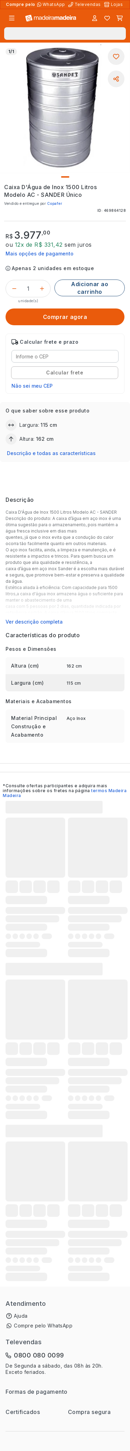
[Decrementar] (14, 288)
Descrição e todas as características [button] (51, 453)
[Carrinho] (119, 18)
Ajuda (21, 1316)
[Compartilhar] (116, 78)
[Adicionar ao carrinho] (89, 288)
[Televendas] (85, 4)
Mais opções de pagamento (39, 253)
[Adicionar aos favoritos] (116, 56)
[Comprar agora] (65, 316)
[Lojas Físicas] (114, 4)
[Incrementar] (42, 288)
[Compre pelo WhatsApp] (52, 4)
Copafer (54, 203)
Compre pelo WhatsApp (43, 1326)
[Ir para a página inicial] (50, 18)
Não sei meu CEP (32, 386)
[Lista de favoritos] (107, 18)
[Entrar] (94, 18)
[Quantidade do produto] (28, 288)
